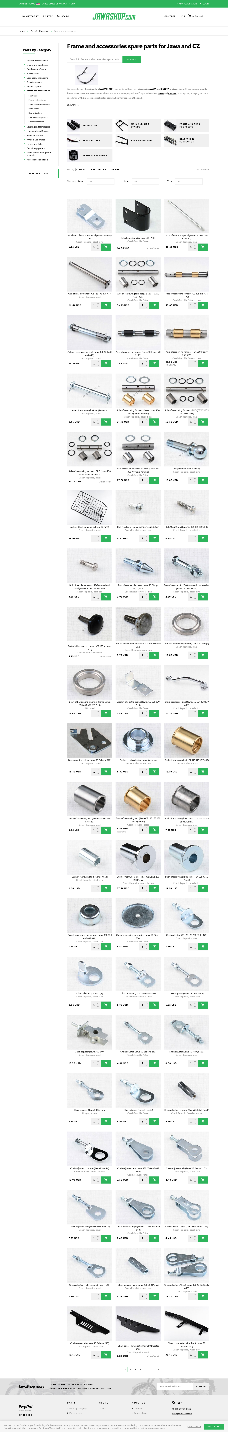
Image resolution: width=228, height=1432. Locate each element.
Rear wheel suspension (38, 117)
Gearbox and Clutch (36, 69)
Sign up (198, 1386)
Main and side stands (37, 100)
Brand (81, 182)
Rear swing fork (35, 113)
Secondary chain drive (37, 77)
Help (183, 16)
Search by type (38, 173)
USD (73, 3)
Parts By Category (39, 31)
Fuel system (33, 73)
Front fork (32, 95)
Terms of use (140, 1413)
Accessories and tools (37, 159)
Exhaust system (34, 86)
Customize (194, 1426)
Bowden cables (34, 82)
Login (204, 3)
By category (30, 16)
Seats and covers (35, 135)
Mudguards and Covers (38, 131)
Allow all (214, 1426)
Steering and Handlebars (38, 126)
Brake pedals (33, 108)
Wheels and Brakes (36, 139)
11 (151, 1371)
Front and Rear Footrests (39, 104)
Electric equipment (36, 148)
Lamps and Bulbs (35, 143)
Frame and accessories (38, 90)
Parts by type (75, 1413)
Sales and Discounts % (37, 60)
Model (126, 182)
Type (169, 182)
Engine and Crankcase (37, 64)
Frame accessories (36, 121)
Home (22, 31)
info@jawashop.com (182, 1413)
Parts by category (78, 1408)
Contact (170, 16)
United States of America (54, 3)
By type (48, 16)
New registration (186, 3)
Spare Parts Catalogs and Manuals (39, 154)
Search (63, 16)
